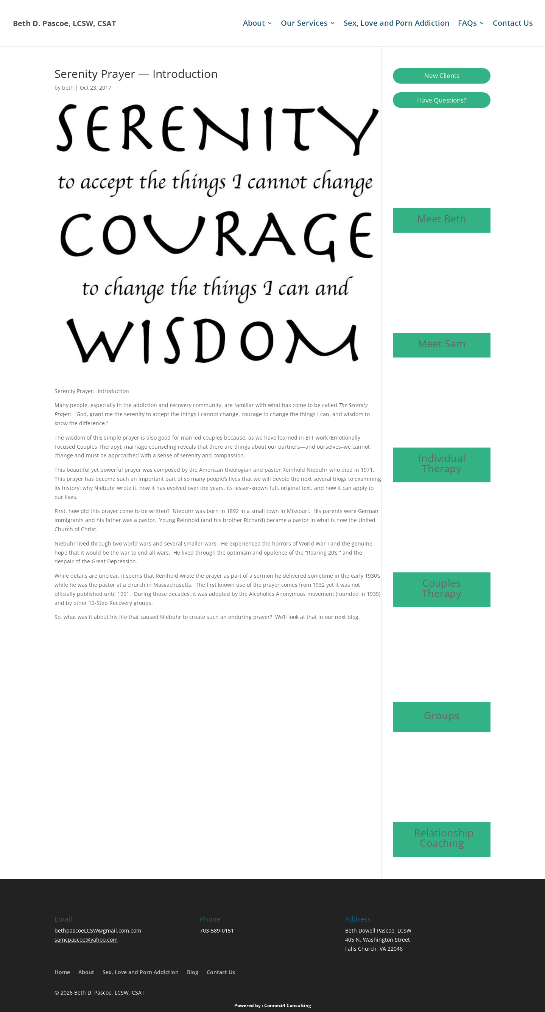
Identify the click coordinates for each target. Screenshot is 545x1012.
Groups (441, 715)
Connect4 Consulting (287, 1005)
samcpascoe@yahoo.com (86, 939)
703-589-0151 (217, 930)
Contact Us (513, 24)
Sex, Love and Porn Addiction (397, 24)
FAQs (467, 24)
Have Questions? (441, 100)
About (254, 24)
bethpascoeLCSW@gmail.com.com (97, 930)
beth (68, 87)
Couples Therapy (441, 588)
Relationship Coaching (444, 837)
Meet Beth (441, 218)
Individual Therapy (442, 463)
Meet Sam (442, 343)
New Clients (441, 75)
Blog (192, 972)
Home (62, 972)
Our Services (304, 24)
